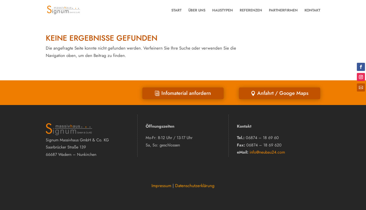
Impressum (161, 186)
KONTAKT (312, 10)
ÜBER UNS (196, 10)
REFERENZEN (251, 10)
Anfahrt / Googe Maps (282, 93)
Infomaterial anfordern (186, 93)
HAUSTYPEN (222, 10)
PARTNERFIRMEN (283, 10)
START (176, 10)
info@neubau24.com (267, 152)
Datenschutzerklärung (195, 186)
